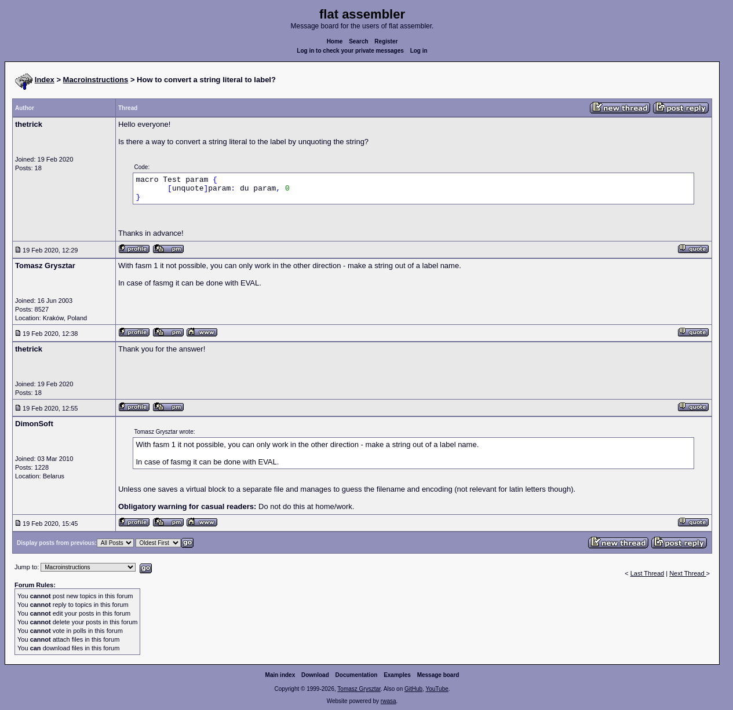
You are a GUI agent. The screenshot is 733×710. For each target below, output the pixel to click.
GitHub (413, 689)
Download (315, 675)
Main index (280, 675)
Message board (438, 675)
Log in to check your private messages (350, 50)
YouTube (436, 689)
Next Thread (687, 573)
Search (358, 41)
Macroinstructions (96, 79)
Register (386, 41)
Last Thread (647, 573)
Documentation (356, 675)
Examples (397, 675)
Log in (419, 50)
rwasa (388, 701)
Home (335, 41)
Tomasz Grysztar (358, 689)
